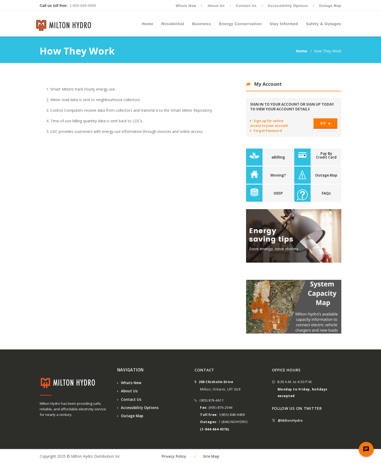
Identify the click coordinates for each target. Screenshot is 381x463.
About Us (216, 6)
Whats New (186, 6)
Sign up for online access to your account (269, 123)
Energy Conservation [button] (240, 24)
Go (325, 123)
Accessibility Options (288, 6)
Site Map (211, 456)
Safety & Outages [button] (323, 24)
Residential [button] (172, 24)
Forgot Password (266, 130)
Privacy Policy (174, 456)
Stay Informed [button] (284, 24)
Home (302, 50)
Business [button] (201, 24)
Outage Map (330, 6)
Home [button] (147, 24)
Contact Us (246, 6)
